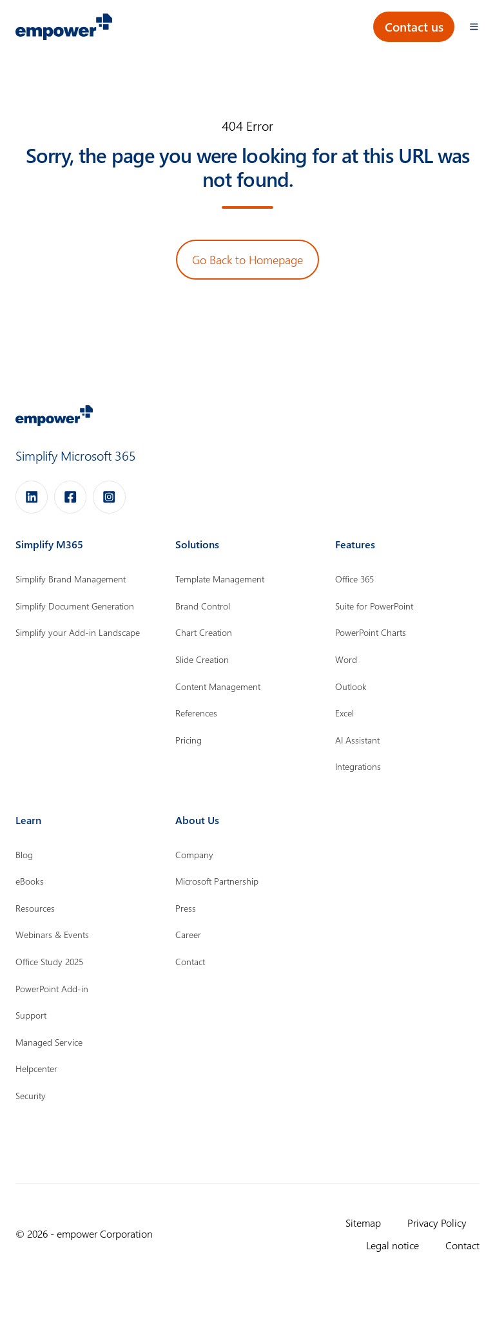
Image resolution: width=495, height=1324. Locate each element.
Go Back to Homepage (247, 259)
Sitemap (363, 1222)
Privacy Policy (437, 1222)
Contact (462, 1245)
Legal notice (392, 1245)
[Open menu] (474, 26)
